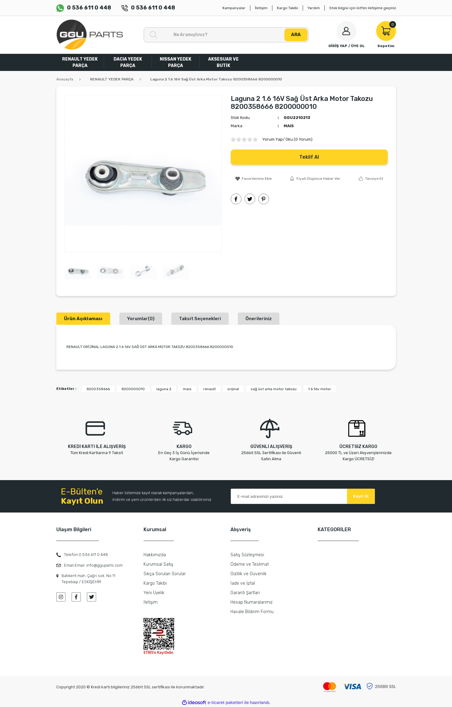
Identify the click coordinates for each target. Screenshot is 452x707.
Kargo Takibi (287, 8)
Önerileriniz (258, 318)
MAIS (289, 126)
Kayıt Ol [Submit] (360, 496)
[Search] (226, 35)
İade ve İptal (242, 583)
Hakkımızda (155, 554)
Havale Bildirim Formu (252, 611)
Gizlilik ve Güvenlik (248, 573)
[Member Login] (346, 35)
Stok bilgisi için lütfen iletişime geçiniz (362, 8)
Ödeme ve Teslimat (249, 564)
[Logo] (89, 35)
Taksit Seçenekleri (200, 318)
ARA (296, 34)
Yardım (314, 8)
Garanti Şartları (245, 592)
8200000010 (133, 389)
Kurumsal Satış (158, 564)
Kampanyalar (233, 8)
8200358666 (98, 389)
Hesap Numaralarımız (251, 602)
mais (187, 389)
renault (209, 389)
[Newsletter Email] (303, 496)
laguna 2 (163, 389)
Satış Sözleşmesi (247, 554)
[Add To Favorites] (253, 178)
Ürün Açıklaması (83, 318)
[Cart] (386, 35)
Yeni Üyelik (154, 592)
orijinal (233, 389)
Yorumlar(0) (141, 318)
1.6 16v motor (319, 389)
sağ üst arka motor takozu (274, 389)
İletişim (261, 8)
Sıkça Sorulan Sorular (165, 573)
